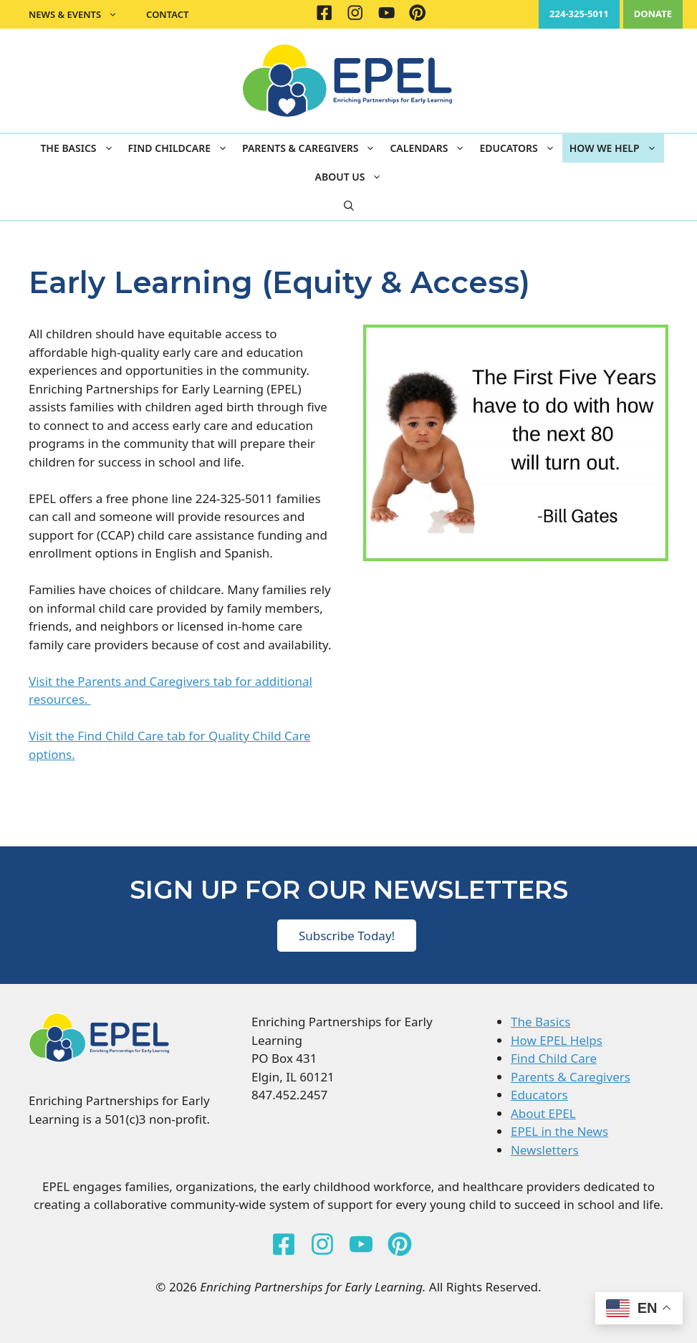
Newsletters (545, 1150)
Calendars (431, 148)
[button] (349, 205)
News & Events (80, 14)
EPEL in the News (559, 1131)
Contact (167, 14)
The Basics (80, 148)
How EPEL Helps (556, 1040)
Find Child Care (554, 1058)
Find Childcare (181, 148)
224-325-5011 (579, 13)
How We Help (616, 148)
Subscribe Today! (347, 935)
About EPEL (543, 1113)
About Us (352, 177)
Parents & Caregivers (312, 148)
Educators (520, 148)
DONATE (653, 13)
